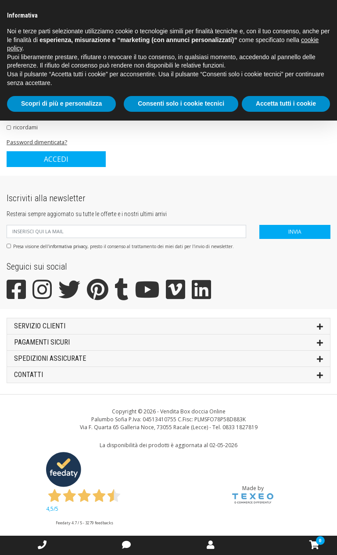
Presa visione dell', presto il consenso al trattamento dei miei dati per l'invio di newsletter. (123, 246)
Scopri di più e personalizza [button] (61, 103)
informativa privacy (68, 246)
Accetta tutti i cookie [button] (286, 103)
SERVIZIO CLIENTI (168, 325)
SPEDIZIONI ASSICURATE (168, 358)
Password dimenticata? (37, 142)
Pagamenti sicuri (168, 341)
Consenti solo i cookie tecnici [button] (181, 103)
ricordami (25, 127)
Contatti (168, 374)
